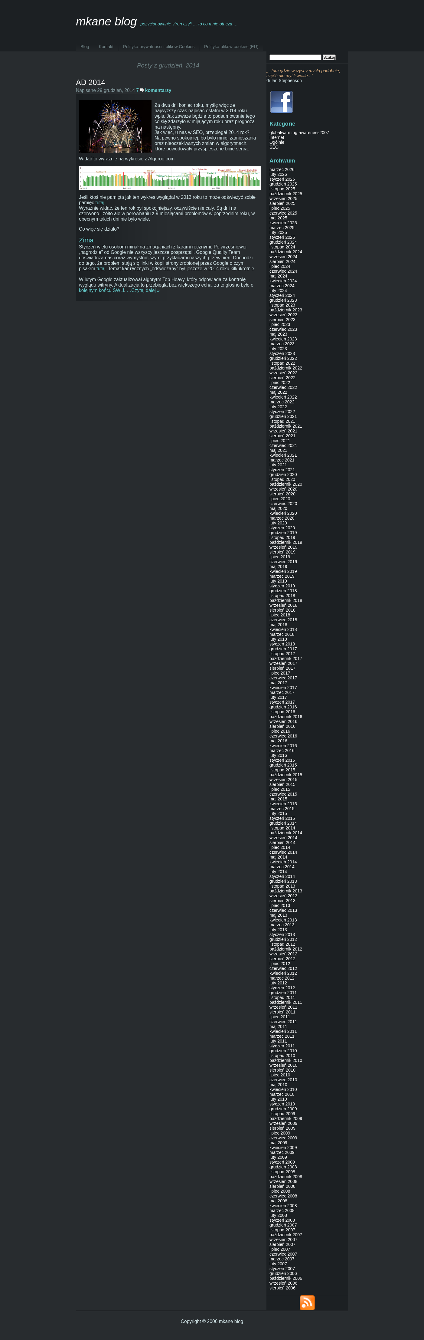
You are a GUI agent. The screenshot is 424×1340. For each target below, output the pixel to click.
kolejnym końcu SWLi (101, 290)
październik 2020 (285, 484)
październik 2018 (285, 600)
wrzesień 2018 (283, 605)
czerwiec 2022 (283, 387)
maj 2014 (278, 857)
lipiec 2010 (279, 1074)
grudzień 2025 (283, 184)
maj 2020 (278, 508)
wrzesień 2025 (283, 198)
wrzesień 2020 (283, 489)
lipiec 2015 (279, 789)
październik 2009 (285, 1118)
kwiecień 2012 (283, 973)
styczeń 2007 (282, 1268)
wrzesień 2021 (283, 431)
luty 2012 (278, 982)
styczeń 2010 (282, 1104)
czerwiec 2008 (283, 1196)
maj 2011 (278, 1026)
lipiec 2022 (279, 382)
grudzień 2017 (283, 648)
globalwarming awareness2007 (299, 132)
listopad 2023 (282, 305)
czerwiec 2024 (283, 271)
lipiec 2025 (279, 208)
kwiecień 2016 (283, 745)
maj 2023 (278, 334)
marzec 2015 (282, 808)
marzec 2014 (282, 866)
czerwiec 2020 (283, 503)
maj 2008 (278, 1200)
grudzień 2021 (283, 416)
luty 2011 (278, 1041)
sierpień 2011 (282, 1012)
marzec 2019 (282, 576)
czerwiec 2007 (283, 1254)
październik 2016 (285, 716)
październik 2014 (285, 832)
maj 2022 (278, 392)
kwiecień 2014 (283, 861)
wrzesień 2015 (283, 779)
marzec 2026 (282, 169)
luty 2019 (278, 581)
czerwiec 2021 (283, 445)
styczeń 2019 (282, 585)
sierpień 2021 (282, 435)
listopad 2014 (282, 828)
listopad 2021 (282, 421)
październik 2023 (285, 309)
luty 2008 (278, 1215)
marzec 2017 (282, 692)
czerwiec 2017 (283, 677)
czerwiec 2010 (283, 1079)
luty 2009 (278, 1157)
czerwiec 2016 (283, 736)
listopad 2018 (282, 595)
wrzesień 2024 (283, 256)
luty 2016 (278, 755)
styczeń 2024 (282, 295)
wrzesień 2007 (283, 1239)
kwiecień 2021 (283, 455)
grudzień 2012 (283, 939)
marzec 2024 (282, 285)
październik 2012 (285, 949)
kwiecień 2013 (283, 920)
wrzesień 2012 (283, 953)
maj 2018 (278, 624)
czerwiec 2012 (283, 968)
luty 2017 (278, 697)
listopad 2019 (282, 537)
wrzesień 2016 (283, 721)
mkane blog (106, 21)
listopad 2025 (282, 188)
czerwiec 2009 (283, 1137)
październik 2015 (285, 774)
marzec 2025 (282, 227)
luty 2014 (278, 871)
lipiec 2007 (279, 1249)
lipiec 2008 (279, 1191)
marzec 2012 (282, 978)
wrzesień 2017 (283, 663)
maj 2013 (278, 915)
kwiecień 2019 (283, 571)
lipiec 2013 (279, 905)
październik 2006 (285, 1278)
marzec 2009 (282, 1152)
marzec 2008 (282, 1210)
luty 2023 (278, 348)
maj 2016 (278, 740)
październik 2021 (285, 426)
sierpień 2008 (282, 1186)
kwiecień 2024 (283, 280)
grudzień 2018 (283, 590)
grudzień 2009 (283, 1108)
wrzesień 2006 (283, 1283)
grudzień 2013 (283, 881)
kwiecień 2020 (283, 513)
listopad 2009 (282, 1113)
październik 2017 (285, 658)
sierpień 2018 (282, 610)
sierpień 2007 (282, 1244)
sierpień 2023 (282, 319)
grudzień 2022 (283, 358)
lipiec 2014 (279, 847)
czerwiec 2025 (283, 213)
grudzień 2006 (283, 1273)
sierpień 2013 (282, 900)
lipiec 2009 (279, 1133)
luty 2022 (278, 406)
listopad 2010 (282, 1055)
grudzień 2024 (283, 242)
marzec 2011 (282, 1036)
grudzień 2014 (283, 823)
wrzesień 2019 (283, 547)
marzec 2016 (282, 750)
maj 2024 (278, 276)
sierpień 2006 (282, 1288)
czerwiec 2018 (283, 619)
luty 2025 (278, 232)
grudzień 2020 (283, 474)
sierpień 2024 (282, 261)
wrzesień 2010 (283, 1065)
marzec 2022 (282, 401)
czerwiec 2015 (283, 794)
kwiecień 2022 (283, 397)
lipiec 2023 (279, 324)
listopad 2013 (282, 886)
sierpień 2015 (282, 784)
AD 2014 (90, 82)
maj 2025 (278, 217)
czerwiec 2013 (283, 910)
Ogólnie (276, 142)
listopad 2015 (282, 769)
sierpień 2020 (282, 493)
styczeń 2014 (282, 876)
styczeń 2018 (282, 644)
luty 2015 (278, 813)
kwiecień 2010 (283, 1089)
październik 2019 (285, 542)
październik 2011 (285, 1002)
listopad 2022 (282, 363)
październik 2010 (285, 1060)
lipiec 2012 (279, 963)
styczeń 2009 (282, 1162)
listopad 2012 (282, 944)
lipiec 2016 (279, 731)
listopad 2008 (282, 1171)
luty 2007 (278, 1263)
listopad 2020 (282, 479)
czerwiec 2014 (283, 852)
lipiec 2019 (279, 556)
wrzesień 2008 (283, 1181)
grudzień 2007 (283, 1225)
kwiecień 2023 (283, 339)
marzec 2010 (282, 1094)
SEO (274, 147)
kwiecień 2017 (283, 687)
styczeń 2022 (282, 411)
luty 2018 (278, 639)
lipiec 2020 (279, 498)
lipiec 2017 (279, 673)
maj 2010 (278, 1084)
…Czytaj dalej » (143, 290)
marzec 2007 (282, 1258)
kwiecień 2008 (283, 1205)
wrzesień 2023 (283, 314)
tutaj (100, 202)
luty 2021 (278, 464)
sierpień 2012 (282, 958)
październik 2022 (285, 368)
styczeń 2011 (282, 1045)
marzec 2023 (282, 343)
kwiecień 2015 (283, 803)
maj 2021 (278, 450)
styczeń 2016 (282, 760)
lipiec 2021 (279, 440)
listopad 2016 (282, 711)
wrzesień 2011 (283, 1007)
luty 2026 (278, 174)
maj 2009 (278, 1142)
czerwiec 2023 (283, 329)
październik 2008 (285, 1176)
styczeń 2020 (282, 527)
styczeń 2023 (282, 353)
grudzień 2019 (283, 532)
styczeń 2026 (282, 179)
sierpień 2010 (282, 1070)
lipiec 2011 (279, 1016)
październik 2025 (285, 193)
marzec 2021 (282, 460)
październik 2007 (285, 1234)
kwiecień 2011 (283, 1031)
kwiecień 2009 (283, 1147)
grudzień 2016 (283, 706)
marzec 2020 (282, 518)
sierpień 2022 (282, 377)
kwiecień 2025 (283, 222)
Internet (276, 137)
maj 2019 (278, 566)
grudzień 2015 (283, 765)
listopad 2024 (282, 247)
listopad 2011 (282, 997)
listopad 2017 (282, 653)
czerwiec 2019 (283, 561)
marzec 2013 (282, 924)
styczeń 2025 (282, 237)
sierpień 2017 (282, 668)
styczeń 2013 (282, 934)
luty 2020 (278, 523)
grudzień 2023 (283, 300)
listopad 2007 (282, 1229)
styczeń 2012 (282, 987)
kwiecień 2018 (283, 629)
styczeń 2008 (282, 1220)
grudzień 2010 (283, 1050)
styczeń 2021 (282, 469)
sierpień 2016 (282, 726)
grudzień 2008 (283, 1166)
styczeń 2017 (282, 702)
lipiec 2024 (279, 266)
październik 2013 (285, 890)
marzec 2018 (282, 634)
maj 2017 (278, 682)
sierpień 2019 (282, 552)
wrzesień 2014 (283, 837)
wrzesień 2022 (283, 372)
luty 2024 (278, 290)
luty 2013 (278, 929)
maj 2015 (278, 798)
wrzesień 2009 (283, 1123)
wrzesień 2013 (283, 895)
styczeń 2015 (282, 818)
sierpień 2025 (282, 203)
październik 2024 (285, 251)
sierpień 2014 (282, 842)
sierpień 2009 (282, 1128)
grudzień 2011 (283, 992)
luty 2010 (278, 1099)
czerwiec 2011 (283, 1021)
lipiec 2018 (279, 615)
